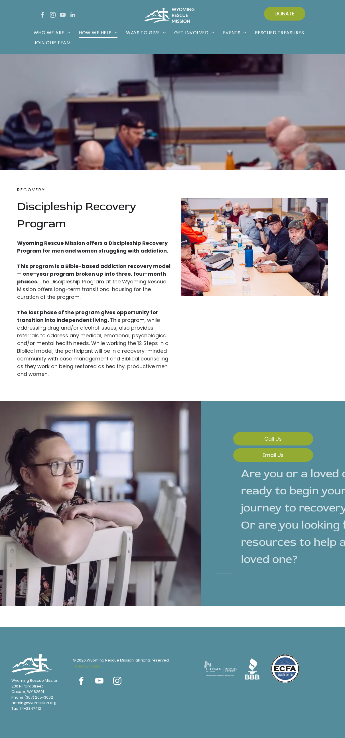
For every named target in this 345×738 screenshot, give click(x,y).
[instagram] (52, 16)
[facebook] (42, 16)
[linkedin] (72, 16)
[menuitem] (51, 33)
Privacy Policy (87, 666)
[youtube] (62, 16)
